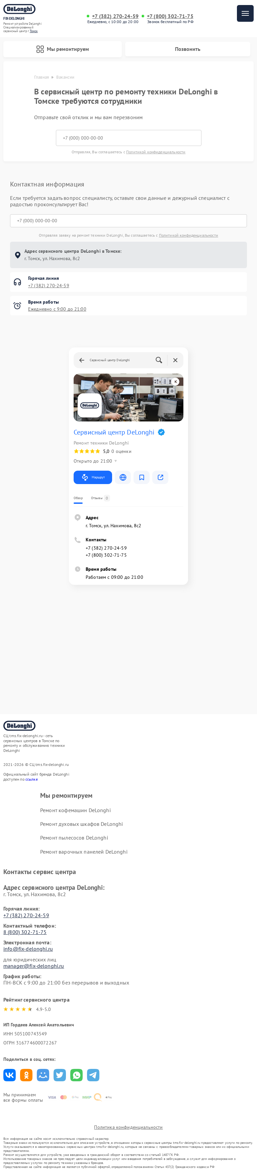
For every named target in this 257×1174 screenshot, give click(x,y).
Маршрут (93, 477)
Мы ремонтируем (62, 49)
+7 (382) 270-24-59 (115, 16)
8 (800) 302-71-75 (25, 932)
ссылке (31, 779)
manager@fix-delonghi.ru (33, 965)
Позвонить (187, 49)
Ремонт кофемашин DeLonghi (75, 810)
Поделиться (9, 1075)
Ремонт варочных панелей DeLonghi (83, 851)
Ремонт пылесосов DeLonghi (74, 837)
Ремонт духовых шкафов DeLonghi (81, 823)
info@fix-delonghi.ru (28, 948)
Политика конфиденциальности (128, 1127)
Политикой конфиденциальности (155, 151)
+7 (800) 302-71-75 (170, 16)
